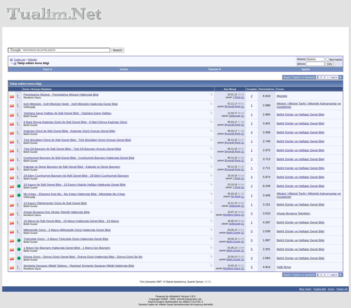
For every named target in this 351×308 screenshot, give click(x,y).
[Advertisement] (93, 37)
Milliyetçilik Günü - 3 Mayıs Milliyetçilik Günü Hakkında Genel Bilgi (67, 230)
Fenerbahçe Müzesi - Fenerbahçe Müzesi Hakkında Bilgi (61, 94)
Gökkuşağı (29, 107)
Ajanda (306, 69)
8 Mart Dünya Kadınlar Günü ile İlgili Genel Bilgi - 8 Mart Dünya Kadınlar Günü (75, 122)
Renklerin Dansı (32, 97)
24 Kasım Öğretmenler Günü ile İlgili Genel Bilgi (55, 203)
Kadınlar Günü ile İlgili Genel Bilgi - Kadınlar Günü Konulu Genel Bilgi (69, 131)
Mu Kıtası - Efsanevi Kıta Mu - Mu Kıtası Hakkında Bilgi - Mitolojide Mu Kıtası (74, 194)
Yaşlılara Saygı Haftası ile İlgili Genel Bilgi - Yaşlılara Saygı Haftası (67, 113)
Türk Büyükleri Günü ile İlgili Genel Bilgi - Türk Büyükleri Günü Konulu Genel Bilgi (77, 140)
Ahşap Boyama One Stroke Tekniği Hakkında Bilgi (57, 212)
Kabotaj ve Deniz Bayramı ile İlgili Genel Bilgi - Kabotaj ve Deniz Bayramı (72, 166)
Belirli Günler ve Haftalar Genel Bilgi (300, 114)
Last (334, 77)
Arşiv (331, 289)
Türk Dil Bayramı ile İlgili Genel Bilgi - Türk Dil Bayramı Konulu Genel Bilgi (72, 149)
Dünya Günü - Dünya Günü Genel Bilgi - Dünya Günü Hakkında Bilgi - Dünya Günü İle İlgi (83, 256)
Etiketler (32, 59)
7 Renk (237, 97)
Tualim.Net (320, 289)
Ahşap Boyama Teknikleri (293, 213)
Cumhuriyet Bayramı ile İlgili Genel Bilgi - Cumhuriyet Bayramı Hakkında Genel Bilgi (79, 157)
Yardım (124, 69)
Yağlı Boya (284, 267)
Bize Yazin (305, 289)
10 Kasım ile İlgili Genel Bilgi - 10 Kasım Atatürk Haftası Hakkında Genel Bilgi (75, 184)
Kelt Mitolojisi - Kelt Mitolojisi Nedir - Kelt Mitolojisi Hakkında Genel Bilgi (71, 104)
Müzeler (282, 96)
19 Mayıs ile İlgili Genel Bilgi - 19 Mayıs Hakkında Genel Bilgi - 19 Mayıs (71, 221)
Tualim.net (19, 59)
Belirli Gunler (31, 116)
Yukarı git (341, 289)
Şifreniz (301, 64)
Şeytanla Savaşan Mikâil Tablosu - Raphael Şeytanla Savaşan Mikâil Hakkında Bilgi (79, 265)
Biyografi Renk (233, 106)
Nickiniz (301, 59)
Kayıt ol (47, 69)
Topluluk (214, 69)
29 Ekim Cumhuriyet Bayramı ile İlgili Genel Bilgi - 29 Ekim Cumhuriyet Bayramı (76, 175)
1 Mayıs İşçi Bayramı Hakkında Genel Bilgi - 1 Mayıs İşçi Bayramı (67, 247)
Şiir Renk (236, 196)
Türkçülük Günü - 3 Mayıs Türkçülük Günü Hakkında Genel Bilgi (66, 239)
